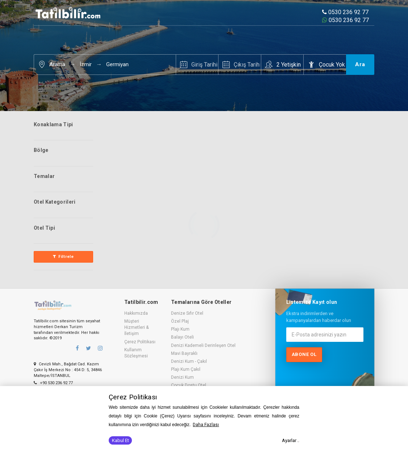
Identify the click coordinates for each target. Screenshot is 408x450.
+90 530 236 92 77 (53, 383)
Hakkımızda (136, 313)
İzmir (86, 64)
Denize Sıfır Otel (187, 313)
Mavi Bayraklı (184, 353)
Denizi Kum (182, 377)
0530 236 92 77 (345, 12)
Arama (57, 64)
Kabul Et (120, 440)
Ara (360, 64)
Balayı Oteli (182, 337)
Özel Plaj (180, 321)
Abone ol (304, 354)
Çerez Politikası (139, 341)
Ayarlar (289, 440)
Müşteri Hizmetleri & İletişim (136, 327)
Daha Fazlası (206, 424)
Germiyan (117, 64)
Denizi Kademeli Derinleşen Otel (203, 345)
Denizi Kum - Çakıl (189, 361)
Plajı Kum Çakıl (185, 369)
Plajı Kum (180, 329)
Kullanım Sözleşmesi (136, 352)
